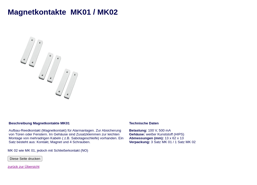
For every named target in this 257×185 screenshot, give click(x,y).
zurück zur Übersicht (23, 167)
